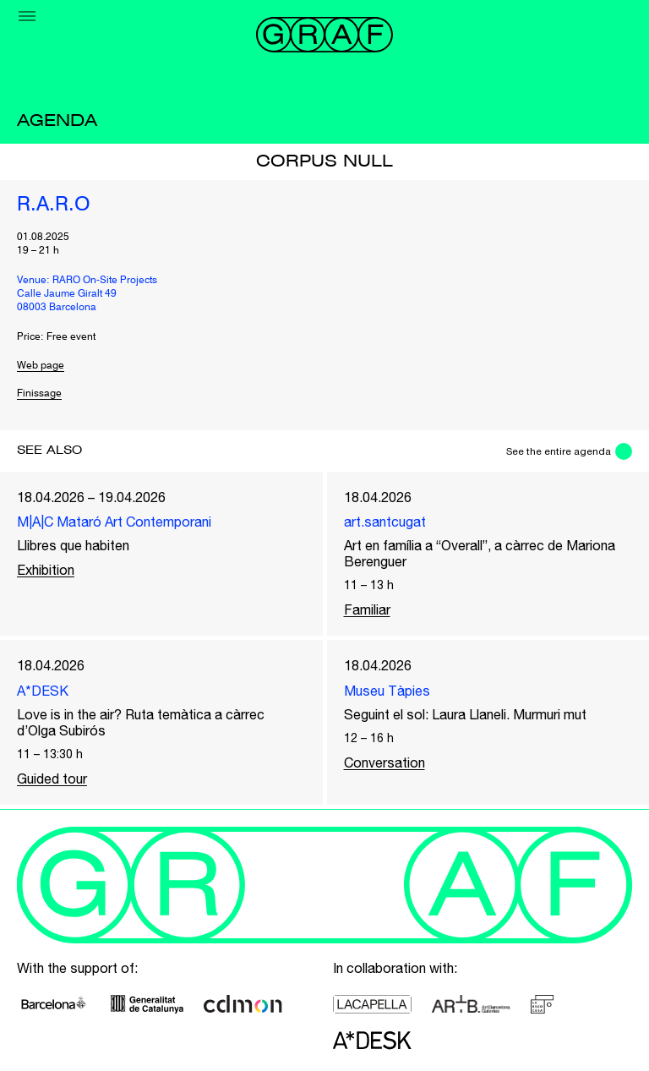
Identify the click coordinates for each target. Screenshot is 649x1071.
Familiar (367, 609)
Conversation (384, 762)
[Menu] (27, 16)
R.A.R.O (53, 205)
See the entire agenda (558, 451)
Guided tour (52, 778)
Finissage (39, 394)
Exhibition (45, 569)
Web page (40, 366)
